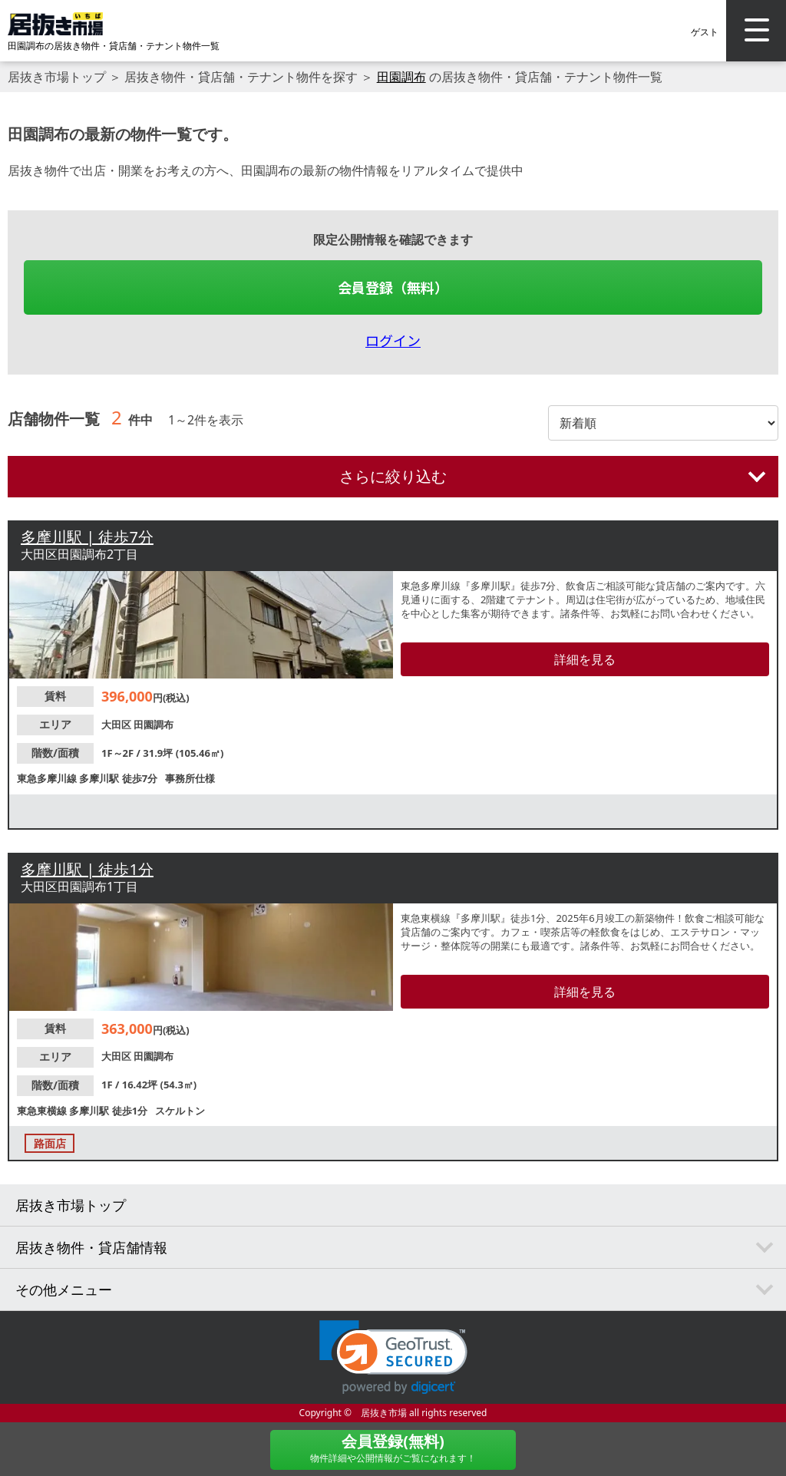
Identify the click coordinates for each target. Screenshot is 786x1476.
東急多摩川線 (48, 778)
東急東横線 (43, 1111)
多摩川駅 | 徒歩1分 (87, 869)
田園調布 (401, 76)
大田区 (117, 724)
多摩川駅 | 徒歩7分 (87, 537)
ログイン (393, 340)
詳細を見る (585, 659)
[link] (393, 1357)
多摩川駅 (100, 778)
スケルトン (180, 1111)
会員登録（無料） (393, 287)
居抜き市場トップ (57, 76)
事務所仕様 (190, 778)
